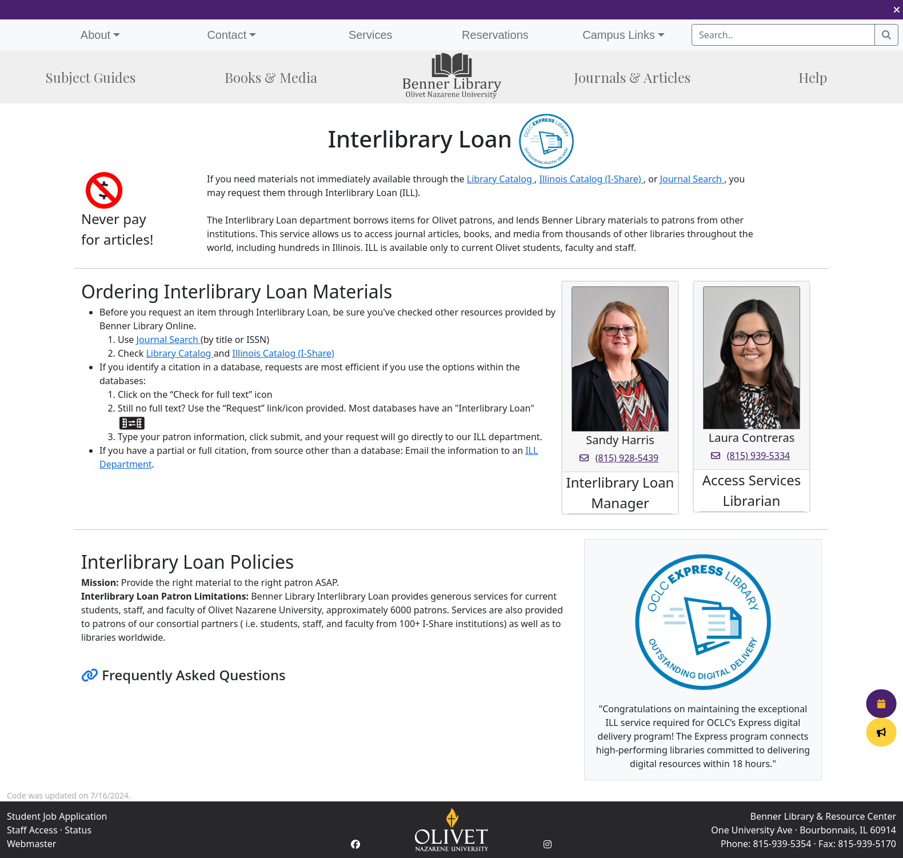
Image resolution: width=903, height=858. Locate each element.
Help (812, 77)
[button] (896, 10)
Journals (632, 77)
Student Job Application (57, 816)
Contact (226, 35)
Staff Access (32, 830)
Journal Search (692, 179)
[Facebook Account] (355, 844)
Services (371, 35)
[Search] (886, 35)
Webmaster (31, 843)
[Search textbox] (783, 35)
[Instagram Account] (548, 844)
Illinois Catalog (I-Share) (591, 179)
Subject (90, 77)
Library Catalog (500, 179)
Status (78, 830)
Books (271, 77)
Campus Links (618, 35)
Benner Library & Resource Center (823, 816)
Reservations (495, 35)
